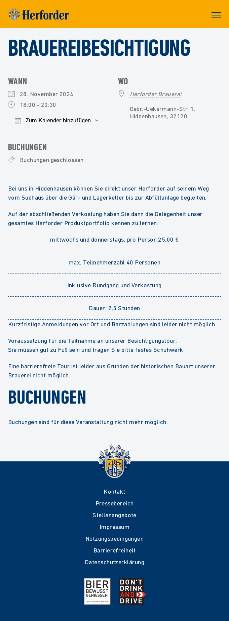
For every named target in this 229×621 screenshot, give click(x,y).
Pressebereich (115, 503)
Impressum (114, 526)
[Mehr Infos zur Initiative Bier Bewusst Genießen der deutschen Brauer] (97, 591)
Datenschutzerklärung (114, 562)
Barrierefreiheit (114, 550)
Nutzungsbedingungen (114, 538)
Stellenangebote (114, 515)
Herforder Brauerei (156, 93)
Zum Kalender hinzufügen (53, 120)
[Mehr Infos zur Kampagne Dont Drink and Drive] (132, 591)
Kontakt (114, 491)
